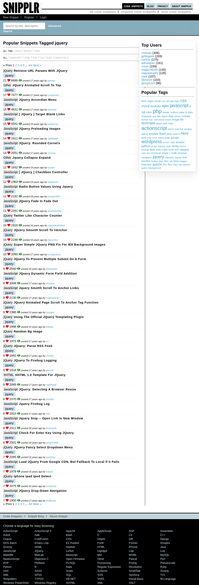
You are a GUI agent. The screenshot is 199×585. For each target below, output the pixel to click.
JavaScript (15, 57)
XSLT (132, 582)
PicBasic (40, 562)
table (181, 112)
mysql (145, 106)
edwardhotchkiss (56, 225)
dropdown (146, 116)
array (175, 146)
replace (161, 146)
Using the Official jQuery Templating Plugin (49, 317)
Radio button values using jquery (46, 186)
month (28, 50)
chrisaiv (146, 53)
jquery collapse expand (31, 157)
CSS (42, 57)
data (190, 112)
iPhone (133, 546)
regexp (178, 157)
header (166, 112)
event (171, 129)
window (188, 129)
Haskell (70, 546)
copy (175, 164)
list (158, 116)
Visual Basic (136, 578)
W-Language (168, 578)
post (143, 137)
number (186, 116)
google (175, 137)
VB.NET (71, 578)
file (181, 119)
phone (177, 116)
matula (49, 471)
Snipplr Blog (36, 516)
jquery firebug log (34, 404)
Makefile (8, 554)
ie (186, 112)
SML (6, 574)
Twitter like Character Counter (38, 215)
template (153, 133)
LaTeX (70, 550)
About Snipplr (59, 516)
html (185, 133)
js (190, 106)
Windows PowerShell (16, 582)
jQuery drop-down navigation (43, 490)
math (170, 123)
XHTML (9, 375)
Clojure (7, 539)
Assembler (166, 531)
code (174, 153)
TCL (162, 574)
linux (176, 161)
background (154, 168)
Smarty (164, 570)
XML (100, 582)
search (176, 133)
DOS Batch (10, 542)
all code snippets (103, 11)
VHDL (101, 578)
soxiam (51, 167)
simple (165, 153)
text (184, 157)
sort (154, 116)
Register (29, 17)
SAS (6, 570)
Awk (37, 535)
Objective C (62, 57)
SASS (38, 570)
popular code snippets (138, 11)
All (5, 57)
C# (130, 535)
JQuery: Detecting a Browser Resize (47, 389)
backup (145, 149)
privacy (163, 6)
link (181, 129)
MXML (133, 554)
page (167, 137)
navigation (146, 157)
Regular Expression (109, 566)
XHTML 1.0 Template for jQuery (40, 375)
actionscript (154, 128)
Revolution (135, 566)
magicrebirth (149, 69)
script (154, 146)
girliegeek (147, 56)
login (176, 101)
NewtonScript (11, 558)
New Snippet (10, 17)
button (154, 161)
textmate (148, 123)
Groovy (7, 546)
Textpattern (10, 578)
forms (183, 146)
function (145, 161)
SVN (100, 574)
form (144, 101)
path (165, 123)
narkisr (145, 59)
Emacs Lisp (42, 542)
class (149, 112)
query (144, 168)
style (168, 146)
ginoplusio (148, 83)
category (184, 149)
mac (149, 137)
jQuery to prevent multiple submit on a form (50, 259)
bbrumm (146, 79)
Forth (100, 542)
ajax (165, 105)
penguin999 (54, 196)
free (165, 164)
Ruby (49, 57)
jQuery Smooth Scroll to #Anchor (40, 230)
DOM (171, 149)
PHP (35, 57)
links (161, 161)
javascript (179, 105)
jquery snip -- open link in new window (51, 418)
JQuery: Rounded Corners (39, 143)
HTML (27, 57)
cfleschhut (53, 240)
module (186, 164)
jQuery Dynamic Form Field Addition (48, 273)
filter (166, 161)
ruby (164, 149)
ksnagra (50, 312)
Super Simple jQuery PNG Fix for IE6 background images (59, 244)
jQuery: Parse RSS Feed (33, 346)
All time (8, 50)
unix (143, 153)
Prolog (133, 562)
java (169, 133)
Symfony (134, 574)
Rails (69, 566)
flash (152, 149)
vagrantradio (149, 73)
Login (43, 17)
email (158, 101)
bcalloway (51, 500)
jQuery (8, 70)
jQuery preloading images (40, 128)
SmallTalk (134, 570)
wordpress (151, 141)
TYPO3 (39, 578)
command (159, 119)
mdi (48, 413)
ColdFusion (41, 539)
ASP (131, 531)
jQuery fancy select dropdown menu (43, 447)
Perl (162, 558)
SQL (68, 574)
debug (144, 134)
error (154, 137)
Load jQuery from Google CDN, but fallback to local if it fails (69, 461)
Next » (37, 65)
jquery (158, 156)
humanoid (51, 486)
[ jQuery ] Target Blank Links (42, 114)
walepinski (53, 124)
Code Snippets (12, 516)
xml (176, 149)
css (183, 100)
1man (145, 66)
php (157, 111)
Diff (131, 539)
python (145, 146)
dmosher (52, 109)
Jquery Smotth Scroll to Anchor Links (49, 288)
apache (157, 164)
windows (182, 153)
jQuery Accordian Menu (38, 99)
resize (168, 119)
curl (163, 101)
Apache (70, 531)
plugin (159, 123)
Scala (69, 570)
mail (177, 129)
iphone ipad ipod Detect (32, 476)
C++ (162, 535)
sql (143, 112)
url (167, 101)
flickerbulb (51, 428)
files (170, 164)
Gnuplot (165, 542)
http (172, 101)
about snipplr (181, 6)
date (171, 116)
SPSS (38, 574)
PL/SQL (70, 562)
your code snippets (176, 11)
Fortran (133, 542)
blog (150, 6)
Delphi (101, 539)
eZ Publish (72, 542)
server (166, 142)
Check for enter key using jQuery (46, 432)
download (156, 153)
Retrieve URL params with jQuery (40, 70)
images (183, 161)
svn (151, 119)
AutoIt (6, 535)
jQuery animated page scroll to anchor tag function (56, 302)
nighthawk (53, 138)
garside (51, 80)
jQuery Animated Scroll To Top (36, 85)
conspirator (53, 95)
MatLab (39, 554)
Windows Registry (45, 582)
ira (47, 341)
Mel (99, 554)
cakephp (169, 157)
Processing (104, 562)
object (164, 116)
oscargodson (54, 254)
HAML (38, 546)
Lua (162, 550)
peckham (50, 457)
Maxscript (72, 554)
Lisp (131, 550)
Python (7, 566)
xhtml (161, 137)
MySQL (164, 554)
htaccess (146, 164)
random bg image (28, 331)
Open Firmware (75, 558)
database (155, 106)
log (180, 164)
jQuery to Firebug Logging (35, 360)
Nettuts (49, 327)
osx (148, 153)
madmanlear (52, 298)
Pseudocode (167, 562)
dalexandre (51, 269)
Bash (162, 133)
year (37, 50)
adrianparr (148, 63)
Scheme (102, 570)
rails (172, 142)
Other (7, 85)
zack (144, 76)
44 (30, 65)
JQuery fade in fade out (38, 201)
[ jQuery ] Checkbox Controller (43, 172)
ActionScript (10, 531)
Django (164, 539)
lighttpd (102, 550)
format (144, 119)
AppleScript (104, 531)
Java (163, 546)
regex (150, 101)
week (18, 50)
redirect (174, 112)
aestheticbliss (55, 211)
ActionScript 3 (43, 531)
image (176, 119)
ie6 (171, 161)
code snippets (133, 6)
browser (180, 142)
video (159, 149)
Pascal (133, 558)
